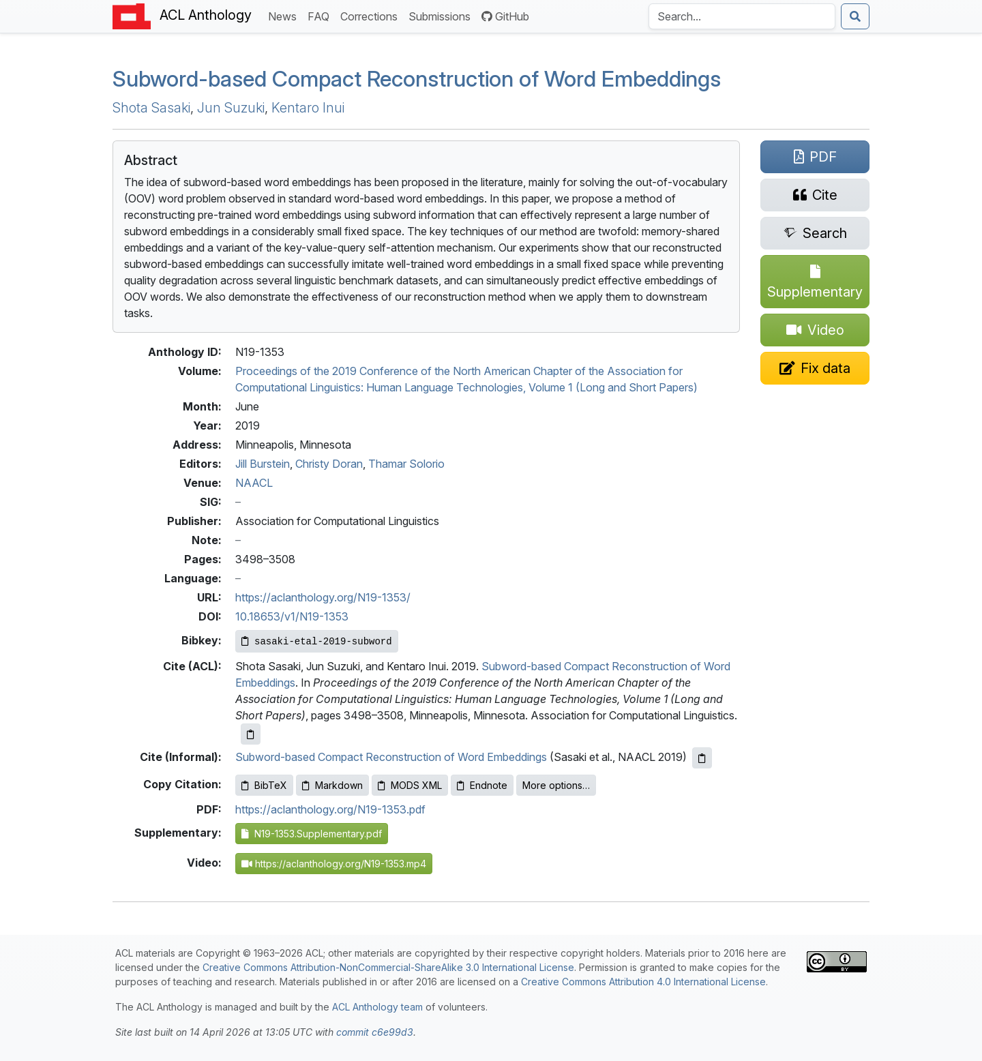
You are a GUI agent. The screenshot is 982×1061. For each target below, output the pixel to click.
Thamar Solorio (406, 463)
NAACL (254, 483)
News (285, 15)
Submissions (442, 15)
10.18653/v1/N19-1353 (291, 616)
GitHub (505, 16)
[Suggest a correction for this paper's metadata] (814, 368)
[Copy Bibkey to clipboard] (316, 641)
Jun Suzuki (231, 108)
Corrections (371, 15)
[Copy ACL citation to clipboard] (251, 734)
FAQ (321, 15)
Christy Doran (329, 463)
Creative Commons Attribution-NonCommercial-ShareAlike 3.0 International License (388, 967)
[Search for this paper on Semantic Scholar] (814, 233)
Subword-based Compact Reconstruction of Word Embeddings (391, 757)
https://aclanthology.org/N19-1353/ (323, 597)
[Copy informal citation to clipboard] (702, 757)
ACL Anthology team (377, 1007)
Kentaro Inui (307, 108)
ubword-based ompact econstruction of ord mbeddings (417, 78)
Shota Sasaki (151, 108)
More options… (556, 785)
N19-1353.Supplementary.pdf (311, 833)
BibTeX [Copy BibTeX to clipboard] (264, 785)
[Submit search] (855, 16)
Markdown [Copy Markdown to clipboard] (332, 785)
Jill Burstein (262, 463)
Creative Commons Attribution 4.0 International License (643, 981)
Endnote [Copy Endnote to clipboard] (482, 785)
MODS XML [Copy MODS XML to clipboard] (410, 785)
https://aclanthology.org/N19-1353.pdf (330, 809)
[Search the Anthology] (742, 16)
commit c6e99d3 (374, 1032)
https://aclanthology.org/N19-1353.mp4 (333, 863)
